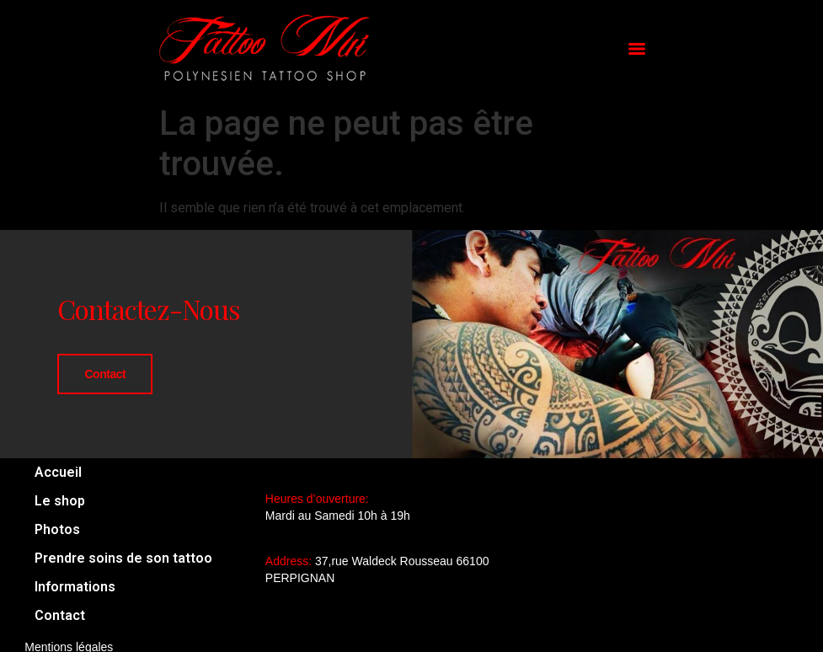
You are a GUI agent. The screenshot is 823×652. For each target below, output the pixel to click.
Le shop (60, 501)
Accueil (58, 472)
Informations (75, 587)
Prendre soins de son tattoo (123, 558)
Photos (57, 529)
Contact (105, 374)
